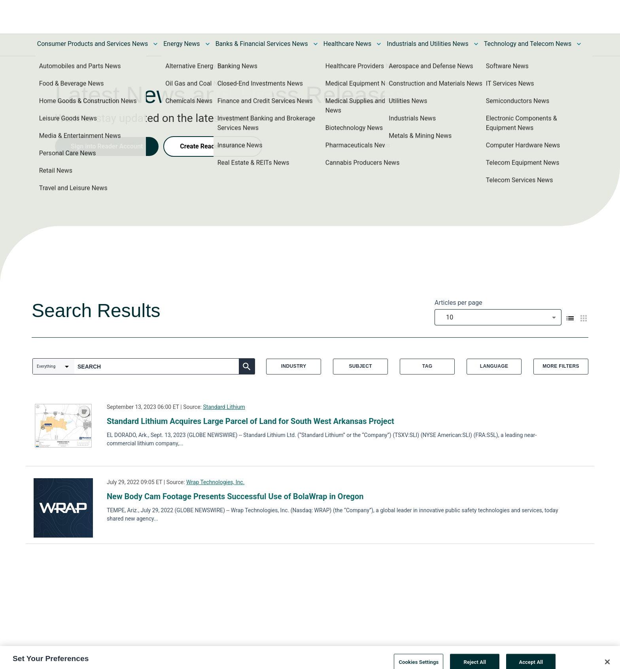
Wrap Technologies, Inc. (215, 482)
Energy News (181, 44)
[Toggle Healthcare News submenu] (379, 44)
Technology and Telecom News (527, 44)
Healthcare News (347, 44)
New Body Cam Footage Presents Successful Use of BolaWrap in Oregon (235, 496)
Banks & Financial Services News (261, 44)
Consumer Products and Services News (92, 44)
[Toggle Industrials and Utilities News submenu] (476, 44)
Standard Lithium (224, 407)
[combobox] (498, 317)
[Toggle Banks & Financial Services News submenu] (315, 44)
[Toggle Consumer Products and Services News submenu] (155, 44)
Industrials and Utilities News (427, 44)
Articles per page (458, 302)
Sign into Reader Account (107, 146)
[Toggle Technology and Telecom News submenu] (579, 44)
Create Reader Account (213, 146)
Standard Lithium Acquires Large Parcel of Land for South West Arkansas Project (250, 421)
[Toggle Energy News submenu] (208, 44)
